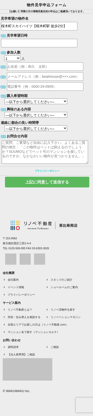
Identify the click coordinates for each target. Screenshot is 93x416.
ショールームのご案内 (64, 287)
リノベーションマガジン (66, 317)
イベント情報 (16, 287)
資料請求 (13, 346)
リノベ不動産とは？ (20, 309)
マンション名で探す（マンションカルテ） (34, 332)
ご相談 (55, 346)
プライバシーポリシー (47, 170)
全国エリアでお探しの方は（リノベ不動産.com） (38, 324)
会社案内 (13, 279)
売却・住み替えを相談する (24, 317)
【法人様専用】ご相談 (21, 354)
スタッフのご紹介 (61, 279)
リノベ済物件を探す (63, 309)
